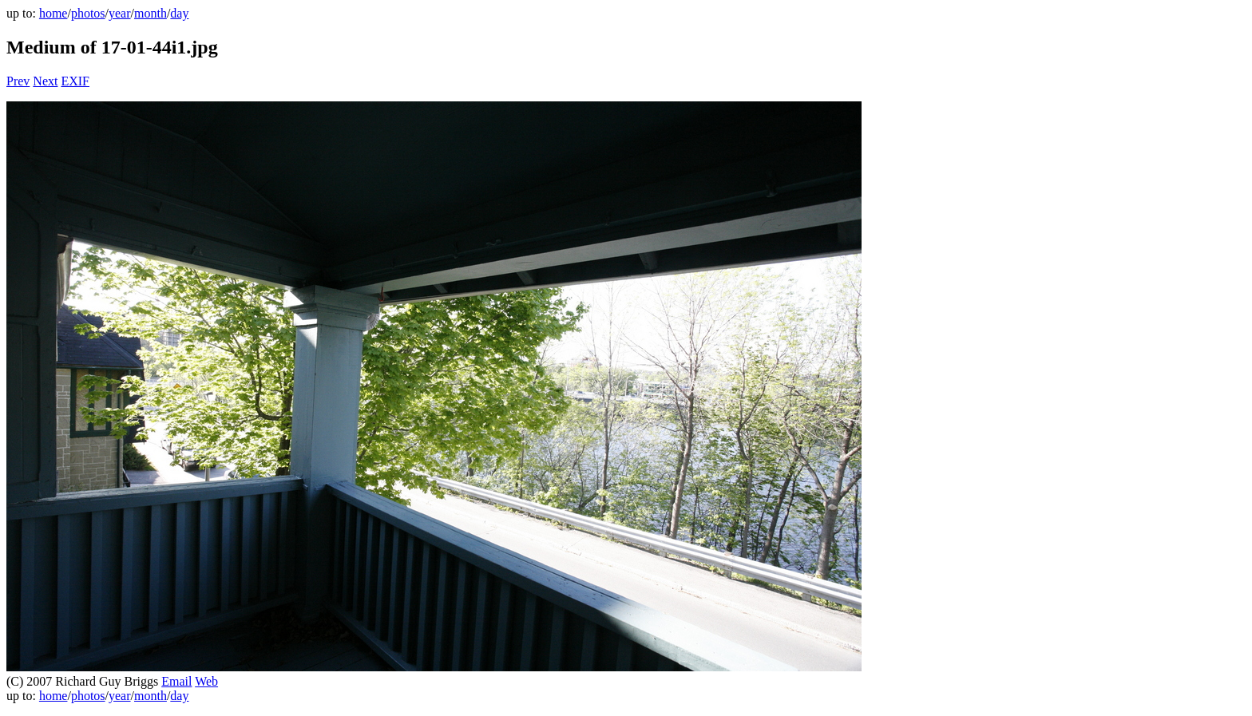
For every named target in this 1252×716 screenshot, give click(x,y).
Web (206, 681)
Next (45, 81)
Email (176, 681)
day (179, 13)
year (120, 13)
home (53, 13)
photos (88, 13)
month (150, 13)
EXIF (75, 81)
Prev (18, 81)
